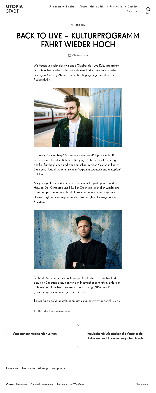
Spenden (132, 6)
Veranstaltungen (63, 311)
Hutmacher (43, 311)
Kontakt (130, 11)
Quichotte (86, 187)
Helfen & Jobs (97, 6)
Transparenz (58, 368)
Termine (83, 6)
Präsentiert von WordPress (70, 384)
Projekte (70, 6)
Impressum (12, 368)
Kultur (52, 311)
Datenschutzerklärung (35, 368)
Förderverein (116, 6)
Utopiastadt (55, 6)
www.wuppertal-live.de (106, 300)
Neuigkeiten (78, 25)
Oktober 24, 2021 (80, 55)
